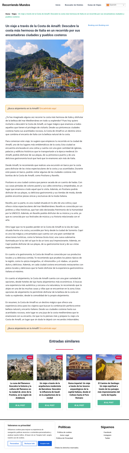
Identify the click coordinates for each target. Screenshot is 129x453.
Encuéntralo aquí (48, 108)
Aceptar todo (45, 443)
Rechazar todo (29, 443)
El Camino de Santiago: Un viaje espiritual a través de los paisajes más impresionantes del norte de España (109, 389)
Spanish (111, 5)
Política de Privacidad (64, 438)
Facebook (107, 432)
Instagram (107, 435)
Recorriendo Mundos (16, 5)
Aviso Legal (64, 435)
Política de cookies (64, 432)
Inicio (60, 5)
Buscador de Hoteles (75, 5)
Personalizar (14, 443)
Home (7, 14)
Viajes (14, 14)
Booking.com (93, 25)
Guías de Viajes (95, 5)
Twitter (107, 438)
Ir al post (20, 406)
